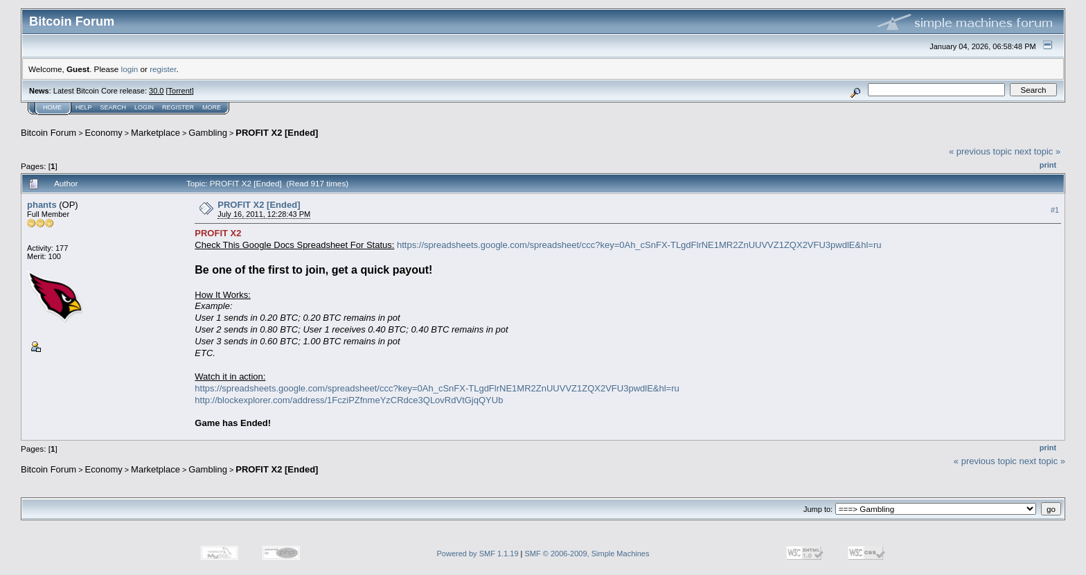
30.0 (156, 91)
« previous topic (980, 151)
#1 (1055, 210)
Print (1048, 165)
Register (178, 107)
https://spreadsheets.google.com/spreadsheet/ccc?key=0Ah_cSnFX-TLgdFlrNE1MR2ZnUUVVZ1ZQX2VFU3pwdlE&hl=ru (639, 245)
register (163, 68)
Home (52, 107)
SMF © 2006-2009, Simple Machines (587, 553)
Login (144, 107)
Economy (104, 132)
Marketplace (155, 132)
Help (83, 107)
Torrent (180, 91)
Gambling (207, 132)
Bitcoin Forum (48, 132)
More (211, 107)
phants (42, 205)
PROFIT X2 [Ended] (276, 132)
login (130, 68)
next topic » (1038, 151)
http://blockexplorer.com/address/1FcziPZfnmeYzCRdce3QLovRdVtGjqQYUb (349, 400)
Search (113, 107)
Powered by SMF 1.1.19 (478, 553)
